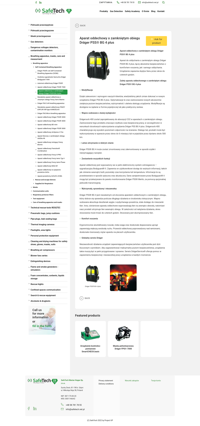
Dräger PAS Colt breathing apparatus (51, 103)
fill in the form (42, 326)
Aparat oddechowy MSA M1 (48, 166)
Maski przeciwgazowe (41, 36)
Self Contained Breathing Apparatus (48, 67)
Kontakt (161, 11)
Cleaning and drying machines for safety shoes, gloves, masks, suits (49, 243)
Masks (35, 187)
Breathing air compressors (43, 250)
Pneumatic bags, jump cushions (45, 213)
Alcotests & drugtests (40, 301)
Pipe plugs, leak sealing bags (44, 219)
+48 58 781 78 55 (125, 2)
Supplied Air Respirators (44, 183)
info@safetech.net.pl (148, 2)
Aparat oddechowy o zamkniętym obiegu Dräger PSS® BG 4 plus (51, 92)
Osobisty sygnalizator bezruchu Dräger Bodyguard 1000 (52, 78)
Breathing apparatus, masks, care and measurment (48, 57)
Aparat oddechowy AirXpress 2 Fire (50, 132)
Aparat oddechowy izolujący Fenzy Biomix (50, 143)
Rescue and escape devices (45, 180)
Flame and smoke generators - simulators (44, 268)
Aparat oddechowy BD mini (47, 125)
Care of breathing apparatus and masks (47, 202)
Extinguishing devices (40, 261)
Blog (153, 11)
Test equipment (39, 199)
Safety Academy (132, 11)
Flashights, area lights (41, 230)
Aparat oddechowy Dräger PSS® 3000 (51, 117)
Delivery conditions (106, 384)
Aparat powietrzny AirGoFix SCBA (50, 176)
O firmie (145, 11)
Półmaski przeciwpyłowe (42, 25)
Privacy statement (106, 381)
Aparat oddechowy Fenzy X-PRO (49, 155)
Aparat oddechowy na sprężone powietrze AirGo (49, 171)
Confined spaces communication (46, 290)
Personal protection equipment (45, 235)
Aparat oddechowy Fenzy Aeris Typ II (51, 158)
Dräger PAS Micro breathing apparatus (52, 113)
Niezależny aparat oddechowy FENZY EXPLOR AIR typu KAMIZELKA (51, 108)
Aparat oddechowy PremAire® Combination (49, 149)
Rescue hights (37, 284)
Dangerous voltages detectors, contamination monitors (44, 49)
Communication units (41, 191)
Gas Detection (116, 11)
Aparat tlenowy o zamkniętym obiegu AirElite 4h (51, 137)
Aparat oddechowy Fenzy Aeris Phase (51, 162)
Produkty (104, 11)
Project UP (109, 420)
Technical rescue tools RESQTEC (45, 207)
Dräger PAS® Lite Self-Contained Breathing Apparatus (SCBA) (49, 72)
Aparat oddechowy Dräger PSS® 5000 (51, 128)
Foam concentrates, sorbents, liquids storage (47, 277)
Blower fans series (39, 255)
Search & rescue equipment (43, 295)
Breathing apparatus (40, 63)
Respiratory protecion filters (43, 195)
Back (80, 25)
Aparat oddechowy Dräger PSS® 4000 (51, 121)
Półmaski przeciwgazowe (42, 30)
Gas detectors (37, 42)
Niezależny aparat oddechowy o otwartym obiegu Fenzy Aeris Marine (51, 98)
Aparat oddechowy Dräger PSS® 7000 (51, 87)
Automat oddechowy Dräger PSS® (50, 83)
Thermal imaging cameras (42, 224)
